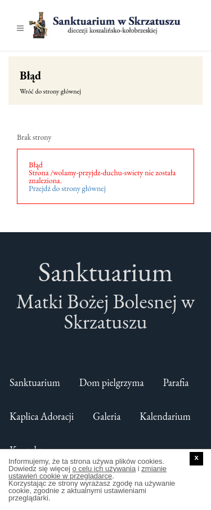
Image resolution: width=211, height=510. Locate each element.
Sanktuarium (35, 382)
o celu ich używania (104, 468)
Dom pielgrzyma (111, 382)
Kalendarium (165, 416)
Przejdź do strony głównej (67, 188)
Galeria (106, 416)
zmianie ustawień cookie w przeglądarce (87, 472)
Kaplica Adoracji (42, 416)
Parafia (176, 382)
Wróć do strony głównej (50, 91)
